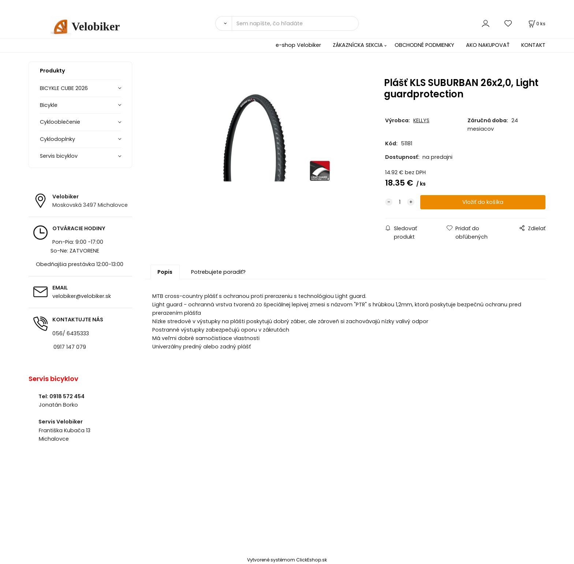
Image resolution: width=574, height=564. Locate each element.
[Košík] (536, 23)
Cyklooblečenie (60, 122)
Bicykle (48, 105)
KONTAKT (533, 45)
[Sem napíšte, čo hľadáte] (295, 23)
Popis (164, 272)
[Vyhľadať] (223, 23)
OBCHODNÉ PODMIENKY (424, 45)
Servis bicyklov (59, 156)
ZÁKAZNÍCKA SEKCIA (358, 45)
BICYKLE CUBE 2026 (64, 88)
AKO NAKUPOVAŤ (488, 45)
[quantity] (399, 202)
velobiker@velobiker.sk (81, 296)
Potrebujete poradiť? (218, 272)
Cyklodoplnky (57, 139)
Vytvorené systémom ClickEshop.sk (287, 560)
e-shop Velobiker (298, 45)
